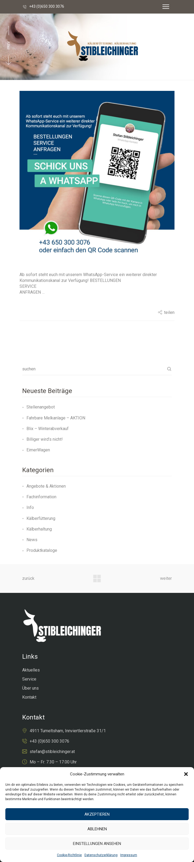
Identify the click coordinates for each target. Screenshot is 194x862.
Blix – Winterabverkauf (47, 428)
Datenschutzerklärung (101, 855)
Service (29, 679)
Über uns (30, 688)
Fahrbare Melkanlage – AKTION (55, 417)
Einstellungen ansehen (97, 843)
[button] (186, 774)
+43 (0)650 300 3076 (46, 6)
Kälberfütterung (40, 518)
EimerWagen (38, 449)
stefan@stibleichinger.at (52, 751)
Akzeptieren (97, 814)
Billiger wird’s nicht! (44, 439)
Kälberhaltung (39, 529)
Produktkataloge (41, 550)
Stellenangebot (40, 407)
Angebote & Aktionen (46, 486)
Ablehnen (97, 829)
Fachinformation (41, 496)
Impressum (128, 855)
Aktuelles (31, 670)
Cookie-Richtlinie (69, 855)
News (31, 539)
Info (30, 507)
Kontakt (29, 697)
